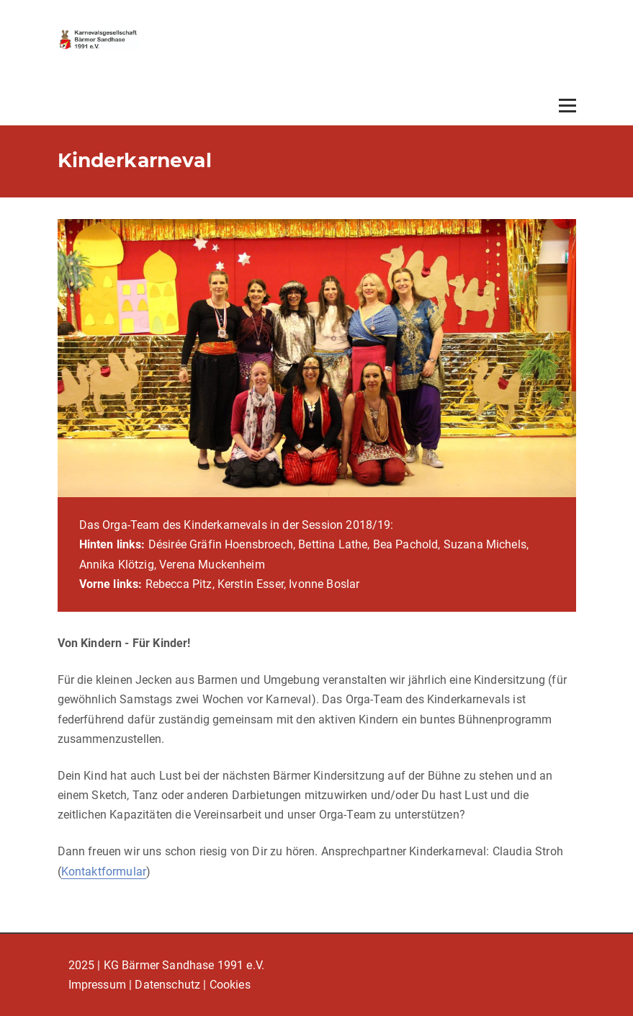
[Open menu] (567, 105)
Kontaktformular (103, 871)
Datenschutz (167, 985)
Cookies (230, 985)
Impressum (97, 985)
